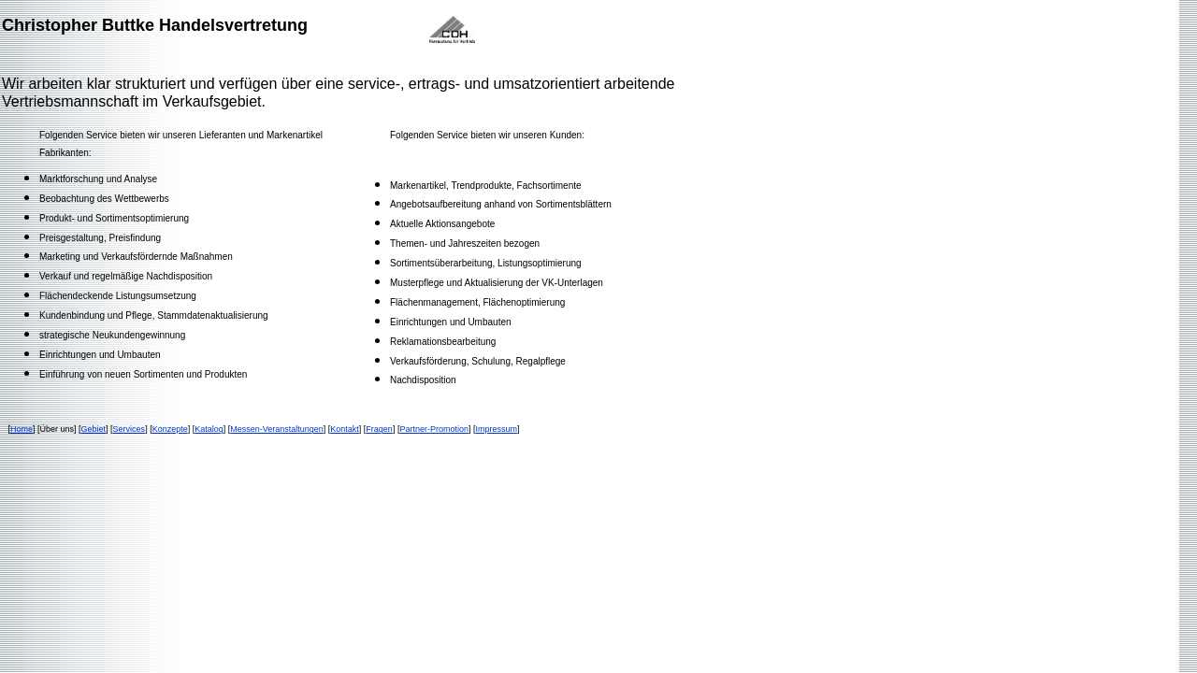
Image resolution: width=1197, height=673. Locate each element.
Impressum (496, 429)
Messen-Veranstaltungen (277, 429)
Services (129, 429)
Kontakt (344, 429)
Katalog (209, 429)
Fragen (379, 429)
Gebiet (94, 429)
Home (21, 429)
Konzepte (170, 429)
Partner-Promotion (434, 429)
